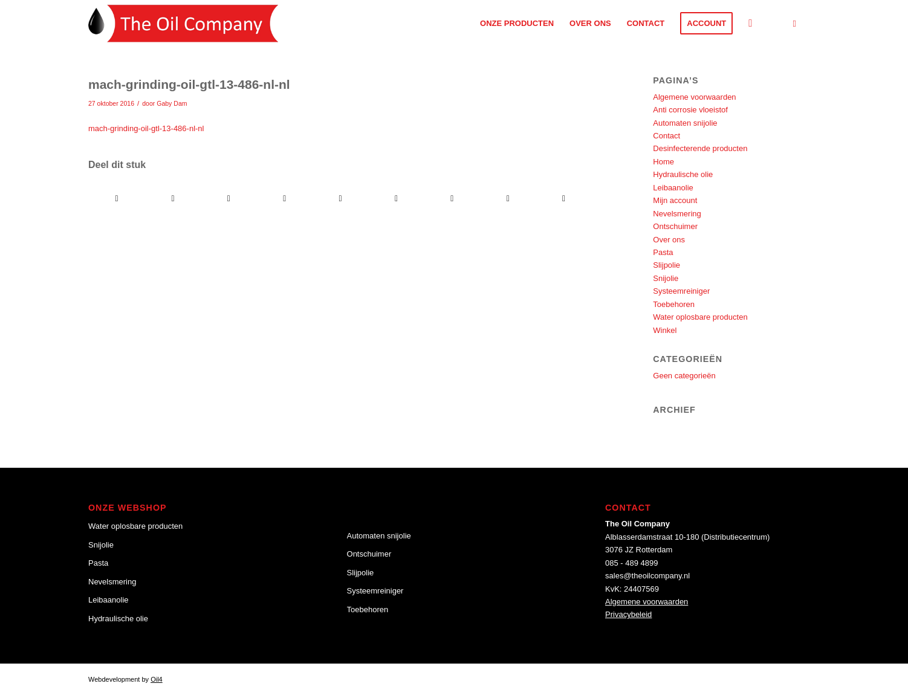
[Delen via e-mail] (563, 198)
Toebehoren (674, 304)
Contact (666, 135)
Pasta (663, 252)
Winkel (664, 330)
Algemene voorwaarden (694, 97)
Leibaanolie (673, 187)
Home (663, 161)
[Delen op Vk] (451, 198)
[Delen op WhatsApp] (228, 198)
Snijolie (665, 278)
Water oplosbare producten (700, 317)
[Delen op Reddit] (508, 198)
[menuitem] (517, 23)
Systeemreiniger (681, 291)
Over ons (669, 239)
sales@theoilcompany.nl (647, 575)
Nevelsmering (677, 213)
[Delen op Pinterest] (284, 198)
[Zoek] (750, 23)
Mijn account (675, 200)
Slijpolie (666, 265)
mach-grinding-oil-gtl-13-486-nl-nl (146, 128)
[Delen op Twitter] (172, 198)
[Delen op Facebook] (116, 198)
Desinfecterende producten (700, 148)
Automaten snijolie (685, 123)
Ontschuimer (675, 226)
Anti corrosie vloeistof (690, 109)
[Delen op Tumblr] (396, 198)
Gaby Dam (172, 103)
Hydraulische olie (683, 174)
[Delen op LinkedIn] (340, 198)
